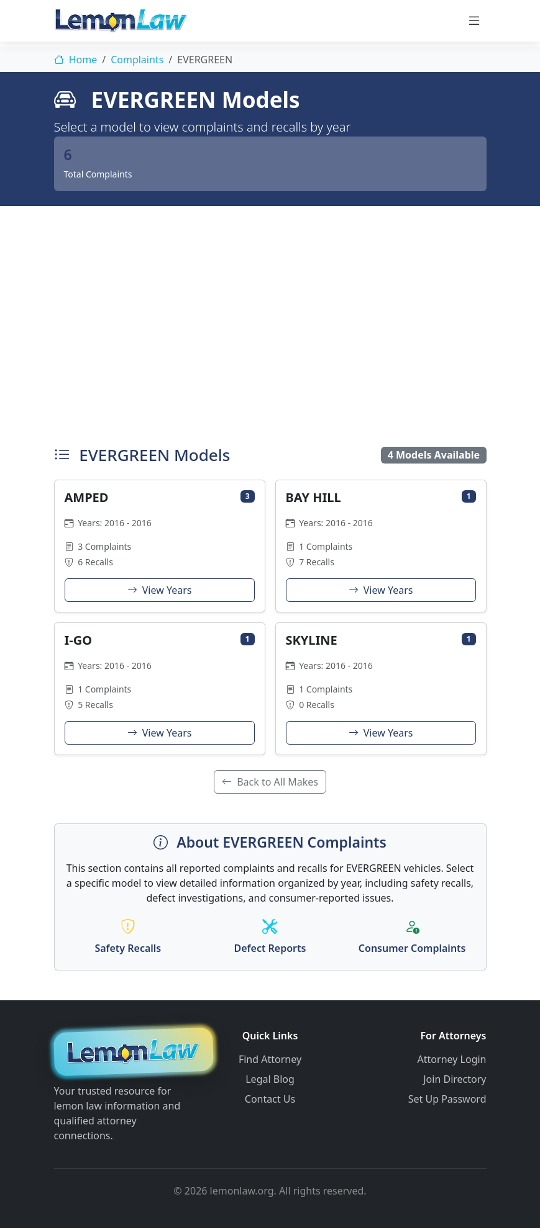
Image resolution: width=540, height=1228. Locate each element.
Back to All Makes (270, 782)
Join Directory (454, 1079)
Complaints (137, 59)
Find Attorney (270, 1059)
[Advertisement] (270, 323)
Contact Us (270, 1099)
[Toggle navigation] (474, 20)
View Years (159, 590)
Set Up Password (447, 1099)
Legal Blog (270, 1079)
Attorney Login (452, 1059)
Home (76, 59)
